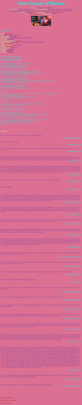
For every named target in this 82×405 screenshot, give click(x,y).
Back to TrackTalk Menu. (7, 397)
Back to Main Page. (6, 403)
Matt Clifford (10, 46)
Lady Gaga (18, 40)
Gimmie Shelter (5, 363)
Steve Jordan (8, 33)
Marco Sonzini (58, 12)
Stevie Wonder (8, 43)
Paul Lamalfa (48, 12)
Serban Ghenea (34, 14)
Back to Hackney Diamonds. (8, 400)
